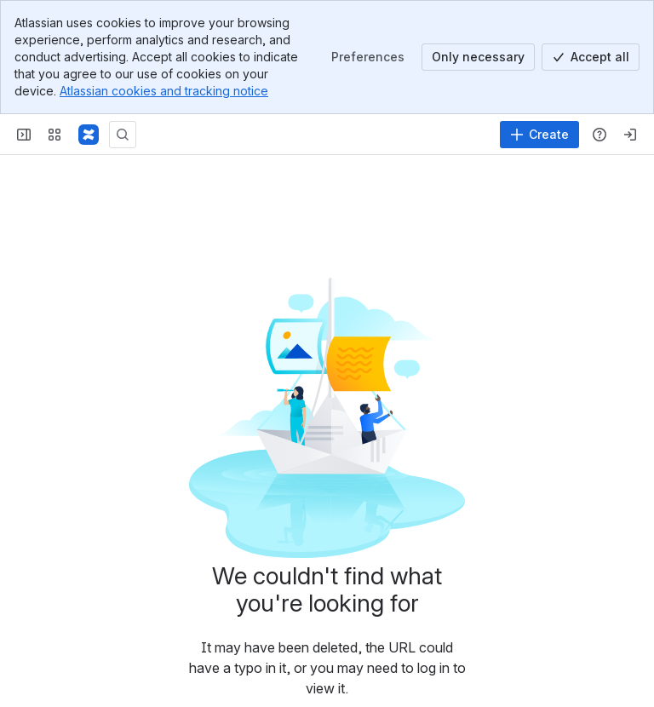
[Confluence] (88, 134)
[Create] (539, 134)
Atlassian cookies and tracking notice (164, 90)
